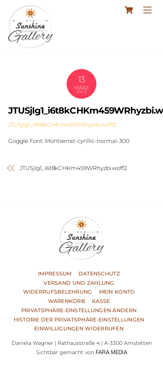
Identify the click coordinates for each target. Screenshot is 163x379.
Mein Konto (117, 291)
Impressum (55, 273)
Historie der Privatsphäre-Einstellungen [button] (79, 319)
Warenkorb (67, 301)
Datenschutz (99, 273)
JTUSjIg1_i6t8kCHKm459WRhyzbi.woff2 (62, 124)
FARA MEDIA (111, 352)
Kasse (101, 301)
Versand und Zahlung (79, 283)
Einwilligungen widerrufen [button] (79, 328)
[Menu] (147, 10)
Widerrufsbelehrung (57, 291)
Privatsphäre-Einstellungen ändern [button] (79, 310)
